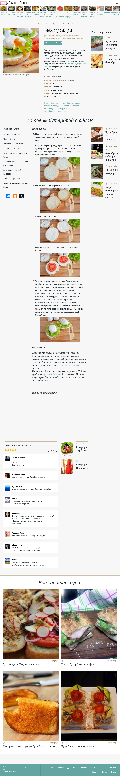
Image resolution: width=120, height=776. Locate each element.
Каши (102, 768)
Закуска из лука (4, 13)
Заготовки (82, 768)
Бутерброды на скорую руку (55, 111)
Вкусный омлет (52, 13)
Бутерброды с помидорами (55, 109)
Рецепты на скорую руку (68, 15)
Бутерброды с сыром (100, 13)
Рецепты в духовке (28, 14)
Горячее (60, 768)
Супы (113, 772)
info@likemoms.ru (9, 772)
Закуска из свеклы (92, 14)
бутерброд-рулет (52, 374)
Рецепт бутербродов (52, 42)
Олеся (46, 103)
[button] (117, 3)
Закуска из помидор (52, 106)
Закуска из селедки (84, 14)
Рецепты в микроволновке (60, 14)
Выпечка (49, 768)
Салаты (95, 772)
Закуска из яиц (73, 103)
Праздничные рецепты (35, 13)
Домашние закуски (116, 13)
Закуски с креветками (11, 13)
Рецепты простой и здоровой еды (14, 3)
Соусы (105, 772)
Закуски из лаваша (20, 14)
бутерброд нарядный (43, 548)
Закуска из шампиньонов (44, 14)
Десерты (71, 768)
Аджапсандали (108, 12)
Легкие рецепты (58, 103)
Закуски (93, 768)
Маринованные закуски (76, 13)
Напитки (112, 768)
